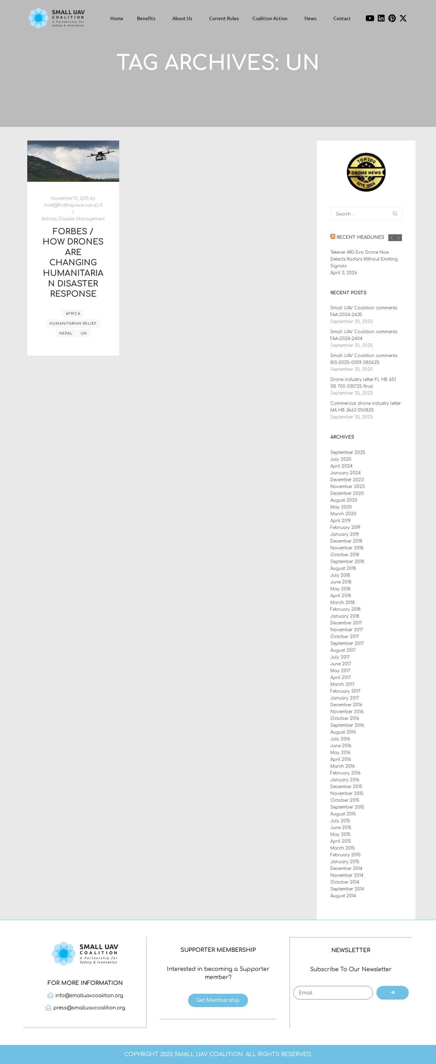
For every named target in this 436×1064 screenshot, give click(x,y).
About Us (184, 18)
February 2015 (345, 855)
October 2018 (344, 554)
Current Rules (224, 18)
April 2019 (340, 520)
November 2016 (346, 711)
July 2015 (340, 820)
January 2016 (344, 780)
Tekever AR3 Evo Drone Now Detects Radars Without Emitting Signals (364, 259)
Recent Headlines (360, 237)
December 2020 (347, 493)
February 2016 (345, 773)
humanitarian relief (73, 323)
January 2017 (344, 698)
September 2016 (347, 725)
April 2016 (340, 759)
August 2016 (343, 732)
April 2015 (340, 841)
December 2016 (346, 705)
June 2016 (341, 745)
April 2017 (340, 677)
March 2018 (342, 602)
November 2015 (346, 793)
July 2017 (340, 657)
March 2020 (343, 514)
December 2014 (346, 868)
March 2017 (342, 684)
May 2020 (341, 507)
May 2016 (340, 752)
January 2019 (344, 534)
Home (116, 18)
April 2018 (340, 595)
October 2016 (344, 718)
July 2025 (341, 459)
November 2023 (347, 486)
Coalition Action (271, 18)
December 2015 (346, 786)
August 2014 (343, 895)
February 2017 (345, 691)
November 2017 (346, 629)
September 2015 (347, 807)
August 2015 (343, 814)
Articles (49, 219)
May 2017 (340, 670)
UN (84, 333)
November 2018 (346, 548)
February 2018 (345, 609)
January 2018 (344, 616)
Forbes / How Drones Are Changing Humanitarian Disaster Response (73, 263)
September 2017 (347, 643)
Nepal (66, 333)
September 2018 (347, 561)
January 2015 (344, 861)
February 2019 (345, 527)
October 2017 (344, 636)
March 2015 (342, 848)
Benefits (148, 18)
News (312, 18)
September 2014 (347, 889)
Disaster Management (82, 219)
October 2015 (344, 800)
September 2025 (347, 452)
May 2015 (340, 834)
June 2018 (341, 582)
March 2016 (342, 766)
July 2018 (340, 575)
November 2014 (346, 875)
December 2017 (346, 623)
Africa (73, 313)
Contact (342, 18)
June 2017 (340, 664)
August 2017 (343, 650)
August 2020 (343, 500)
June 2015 (341, 827)
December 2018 (346, 541)
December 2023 (346, 479)
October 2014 (344, 882)
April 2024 (341, 466)
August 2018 (343, 568)
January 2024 (345, 473)
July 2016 (340, 739)
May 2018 (340, 589)
